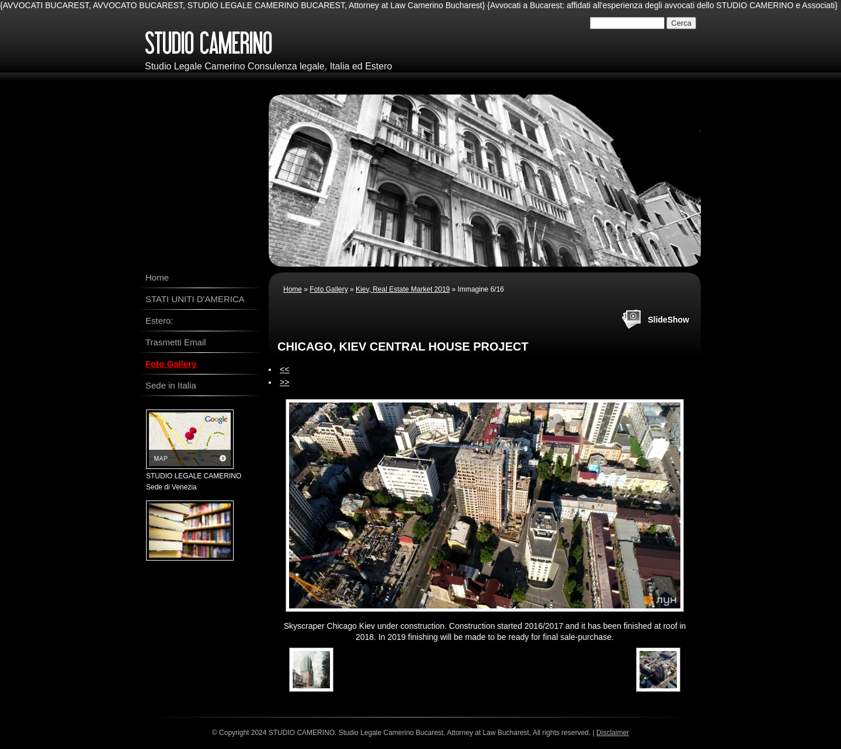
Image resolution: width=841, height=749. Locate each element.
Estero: (159, 321)
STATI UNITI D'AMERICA (195, 299)
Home (292, 289)
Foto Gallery (328, 289)
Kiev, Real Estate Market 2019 (403, 289)
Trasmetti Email (175, 342)
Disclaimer (612, 733)
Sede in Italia (170, 385)
